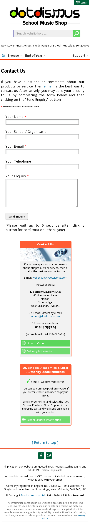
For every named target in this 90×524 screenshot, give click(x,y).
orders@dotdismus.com (45, 316)
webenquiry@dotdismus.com (50, 277)
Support (79, 55)
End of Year (33, 55)
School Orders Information (44, 420)
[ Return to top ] (45, 442)
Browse (13, 55)
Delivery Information (40, 351)
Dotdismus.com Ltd (33, 495)
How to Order (36, 343)
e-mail (48, 86)
